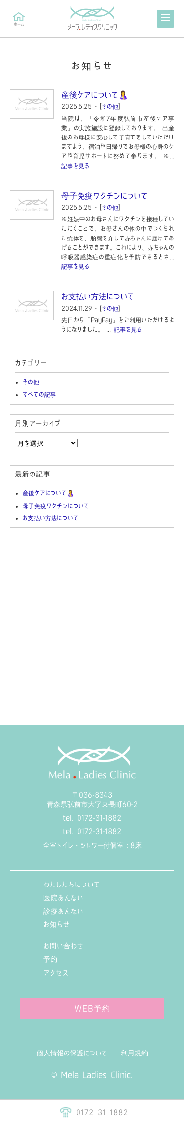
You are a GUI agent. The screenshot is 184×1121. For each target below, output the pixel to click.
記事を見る (75, 166)
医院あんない (63, 897)
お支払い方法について (97, 296)
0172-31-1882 (99, 818)
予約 (50, 959)
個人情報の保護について (71, 1053)
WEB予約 (92, 1008)
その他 (110, 106)
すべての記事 (39, 394)
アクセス (56, 972)
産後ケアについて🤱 (94, 95)
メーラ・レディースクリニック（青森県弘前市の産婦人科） (92, 18)
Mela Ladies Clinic (96, 1075)
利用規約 (134, 1053)
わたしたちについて (71, 884)
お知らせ (56, 924)
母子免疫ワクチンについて (104, 196)
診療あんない (63, 911)
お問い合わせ (63, 945)
